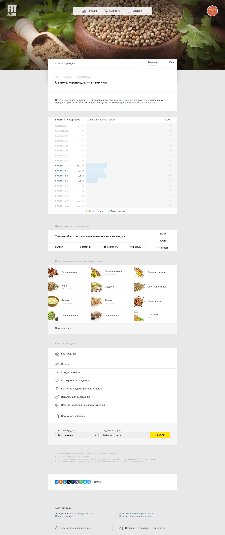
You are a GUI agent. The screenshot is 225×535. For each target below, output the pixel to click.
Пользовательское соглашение (135, 516)
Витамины (85, 247)
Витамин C (61, 165)
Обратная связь (63, 516)
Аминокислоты (110, 247)
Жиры (163, 240)
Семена (62, 364)
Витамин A (61, 125)
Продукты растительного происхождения (80, 405)
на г (168, 119)
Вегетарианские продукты (72, 380)
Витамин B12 (62, 206)
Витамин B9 (61, 201)
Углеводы (163, 248)
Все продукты (65, 354)
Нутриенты (115, 11)
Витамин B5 (61, 191)
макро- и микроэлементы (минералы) (137, 102)
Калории (59, 247)
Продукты (93, 11)
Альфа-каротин (63, 135)
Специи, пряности (67, 372)
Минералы (135, 247)
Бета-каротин (62, 130)
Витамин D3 (61, 150)
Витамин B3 (61, 180)
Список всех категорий (70, 416)
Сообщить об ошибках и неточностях (145, 528)
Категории (137, 11)
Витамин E (61, 155)
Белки (163, 233)
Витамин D (61, 140)
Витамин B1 (61, 170)
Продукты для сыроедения (72, 397)
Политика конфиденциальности (136, 513)
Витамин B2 (61, 175)
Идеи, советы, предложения (75, 528)
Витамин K (61, 160)
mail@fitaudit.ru (85, 513)
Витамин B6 (61, 196)
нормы (106, 119)
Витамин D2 (61, 145)
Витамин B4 (61, 185)
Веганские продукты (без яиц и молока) (79, 389)
